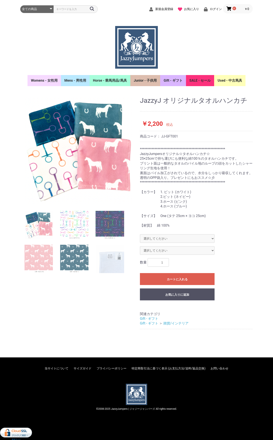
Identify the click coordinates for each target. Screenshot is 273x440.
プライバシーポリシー (111, 368)
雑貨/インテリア (176, 323)
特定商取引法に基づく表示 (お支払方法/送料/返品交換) (169, 368)
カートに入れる (177, 279)
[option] (78, 150)
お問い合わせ (219, 368)
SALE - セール (200, 80)
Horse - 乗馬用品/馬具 (110, 80)
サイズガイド (82, 368)
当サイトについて (56, 368)
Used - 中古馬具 (230, 80)
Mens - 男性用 (75, 80)
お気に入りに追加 (177, 294)
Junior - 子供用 (145, 80)
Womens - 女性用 (44, 80)
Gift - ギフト (173, 80)
